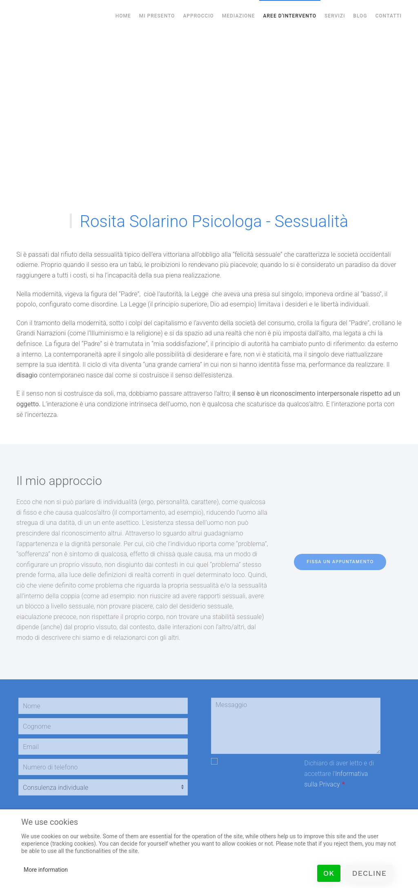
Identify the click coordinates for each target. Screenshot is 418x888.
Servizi (335, 16)
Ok (328, 873)
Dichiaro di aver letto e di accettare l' (339, 773)
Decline (369, 873)
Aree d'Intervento (289, 16)
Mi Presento (157, 16)
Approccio (198, 16)
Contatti (388, 16)
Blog (360, 16)
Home (123, 16)
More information (46, 869)
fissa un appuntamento (340, 561)
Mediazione (238, 16)
